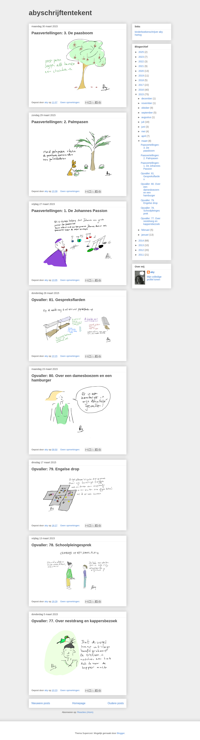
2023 (142, 56)
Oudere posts (116, 703)
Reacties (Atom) (85, 712)
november (147, 103)
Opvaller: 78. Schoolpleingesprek (61, 545)
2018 (142, 80)
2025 (142, 52)
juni (143, 126)
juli (143, 122)
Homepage (78, 703)
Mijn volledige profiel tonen (154, 278)
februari (145, 230)
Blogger (120, 733)
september (147, 112)
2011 (142, 254)
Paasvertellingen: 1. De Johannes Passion (69, 211)
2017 (142, 85)
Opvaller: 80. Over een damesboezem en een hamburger (150, 190)
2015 (142, 94)
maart (144, 140)
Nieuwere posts (40, 703)
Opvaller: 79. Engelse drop (55, 469)
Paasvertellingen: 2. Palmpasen (59, 122)
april (143, 136)
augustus (146, 117)
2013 (142, 245)
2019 (142, 75)
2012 (142, 250)
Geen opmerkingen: (70, 102)
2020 (142, 71)
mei (143, 131)
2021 (142, 66)
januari (145, 234)
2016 (142, 89)
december (147, 98)
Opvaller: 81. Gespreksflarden (58, 300)
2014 (142, 240)
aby (152, 272)
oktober (145, 107)
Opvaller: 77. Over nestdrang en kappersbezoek (74, 621)
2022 (142, 61)
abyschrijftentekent (60, 13)
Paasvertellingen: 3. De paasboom (62, 33)
